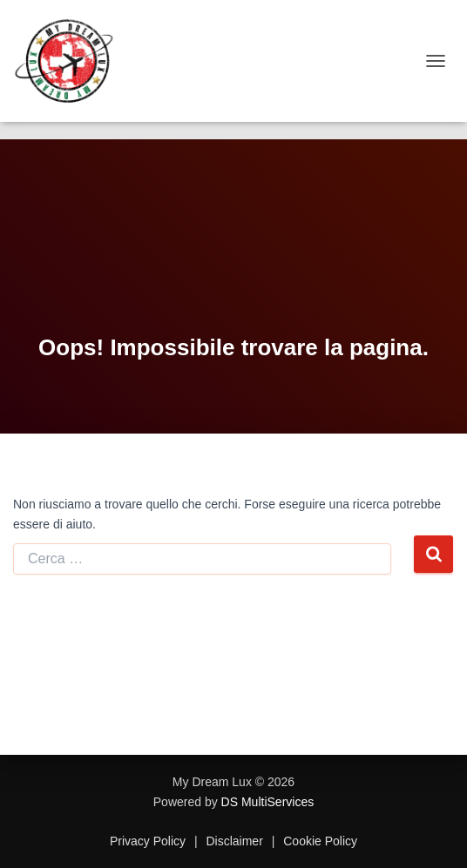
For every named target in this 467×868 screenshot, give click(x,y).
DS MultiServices (268, 802)
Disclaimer (235, 841)
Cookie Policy (318, 841)
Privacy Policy (149, 841)
